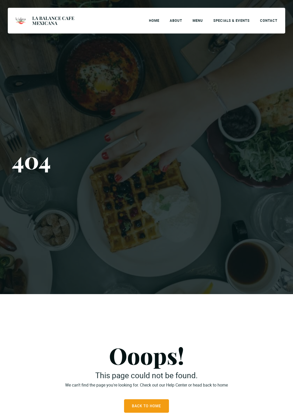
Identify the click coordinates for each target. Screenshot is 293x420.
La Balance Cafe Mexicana (53, 20)
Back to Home (146, 406)
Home (154, 20)
